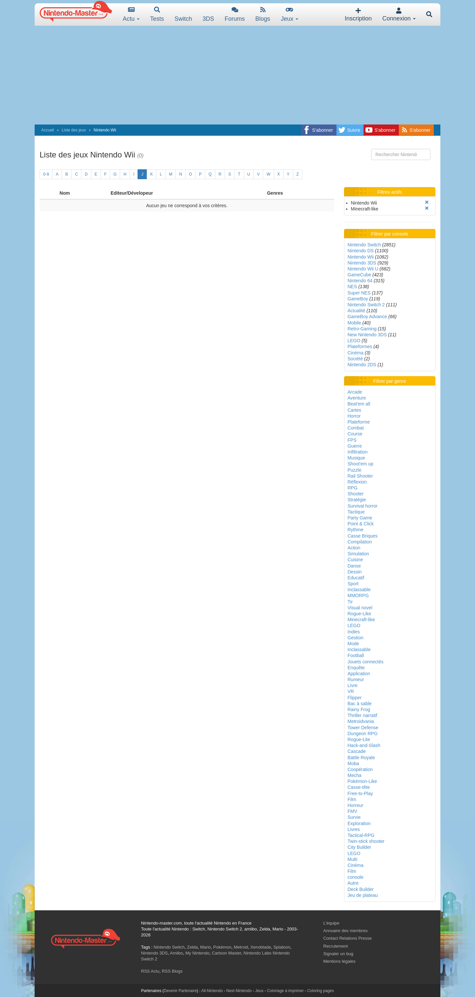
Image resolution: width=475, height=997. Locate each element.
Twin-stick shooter (366, 841)
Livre (353, 685)
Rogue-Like (359, 613)
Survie (354, 817)
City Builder (359, 847)
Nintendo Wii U (363, 268)
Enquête (356, 667)
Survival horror (363, 506)
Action (354, 547)
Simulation (358, 553)
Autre (353, 883)
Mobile (354, 322)
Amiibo (176, 953)
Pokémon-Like (362, 781)
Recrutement (335, 946)
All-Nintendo (212, 990)
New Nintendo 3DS (367, 334)
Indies (354, 631)
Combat (356, 427)
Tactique (356, 511)
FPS (352, 440)
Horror (354, 416)
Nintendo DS (361, 250)
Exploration (359, 823)
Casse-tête (359, 787)
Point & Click (361, 523)
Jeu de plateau (363, 895)
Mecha (355, 775)
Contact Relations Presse (347, 938)
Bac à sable (360, 703)
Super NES (359, 292)
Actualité (356, 310)
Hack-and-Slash (364, 745)
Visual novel (360, 607)
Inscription (358, 15)
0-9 (46, 174)
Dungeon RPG (363, 733)
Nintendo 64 (360, 280)
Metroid (241, 947)
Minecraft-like (361, 619)
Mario (205, 947)
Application (359, 673)
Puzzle (355, 470)
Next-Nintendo (239, 990)
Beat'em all (359, 403)
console (356, 877)
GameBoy (358, 298)
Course (355, 433)
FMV (353, 811)
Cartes (354, 410)
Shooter (356, 493)
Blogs (262, 14)
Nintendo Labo (257, 953)
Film (352, 799)
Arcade (355, 392)
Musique (356, 457)
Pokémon (222, 947)
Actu (131, 14)
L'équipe (331, 923)
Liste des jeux (74, 130)
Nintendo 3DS (362, 262)
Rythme (356, 529)
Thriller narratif (362, 715)
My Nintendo (197, 953)
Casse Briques (363, 536)
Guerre (355, 446)
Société (355, 358)
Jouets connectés (366, 661)
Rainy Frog (359, 709)
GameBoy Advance (367, 316)
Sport (353, 583)
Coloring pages (320, 990)
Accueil (47, 130)
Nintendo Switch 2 (366, 304)
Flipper (355, 697)
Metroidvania (361, 721)
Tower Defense (363, 727)
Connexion (399, 15)
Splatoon (281, 947)
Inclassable (359, 589)
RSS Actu (150, 971)
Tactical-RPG (361, 835)
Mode (353, 643)
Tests (157, 14)
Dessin (355, 571)
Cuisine (355, 559)
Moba (353, 763)
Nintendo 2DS (362, 364)
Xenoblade (260, 947)
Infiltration (358, 452)
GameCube (359, 274)
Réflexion (357, 482)
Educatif (356, 577)
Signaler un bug (338, 953)
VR (351, 691)
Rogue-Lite (359, 739)
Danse (354, 565)
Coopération (360, 769)
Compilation (360, 541)
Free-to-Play (360, 793)
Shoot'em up (360, 463)
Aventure (357, 398)
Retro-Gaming (362, 328)
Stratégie (357, 499)
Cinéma (356, 352)
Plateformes (360, 346)
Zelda (192, 947)
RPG (353, 487)
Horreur (355, 805)
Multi (353, 859)
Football (356, 655)
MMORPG (358, 595)
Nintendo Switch (364, 244)
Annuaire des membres (345, 930)
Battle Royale (361, 757)
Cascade (357, 751)
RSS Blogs (172, 971)
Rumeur (356, 679)
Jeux (289, 14)
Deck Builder (361, 889)
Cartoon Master (226, 953)
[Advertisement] (237, 75)
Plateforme (359, 422)
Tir (350, 601)
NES (352, 286)
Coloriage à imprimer (285, 990)
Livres (354, 829)
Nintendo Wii (361, 257)
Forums (235, 14)
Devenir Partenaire (180, 990)
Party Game (360, 517)
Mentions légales (339, 961)
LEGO (354, 340)
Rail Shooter (360, 476)
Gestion (356, 637)
